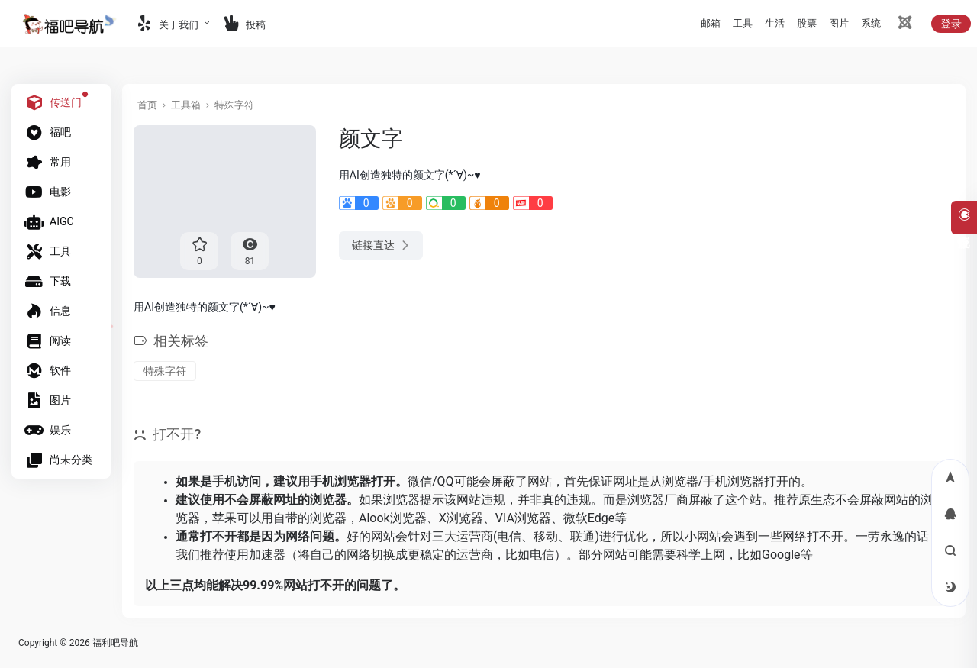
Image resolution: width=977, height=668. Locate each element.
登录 (951, 24)
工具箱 (186, 105)
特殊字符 (234, 105)
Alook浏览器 (393, 518)
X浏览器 (461, 518)
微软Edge (588, 518)
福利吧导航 (115, 642)
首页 (147, 105)
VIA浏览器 (523, 518)
